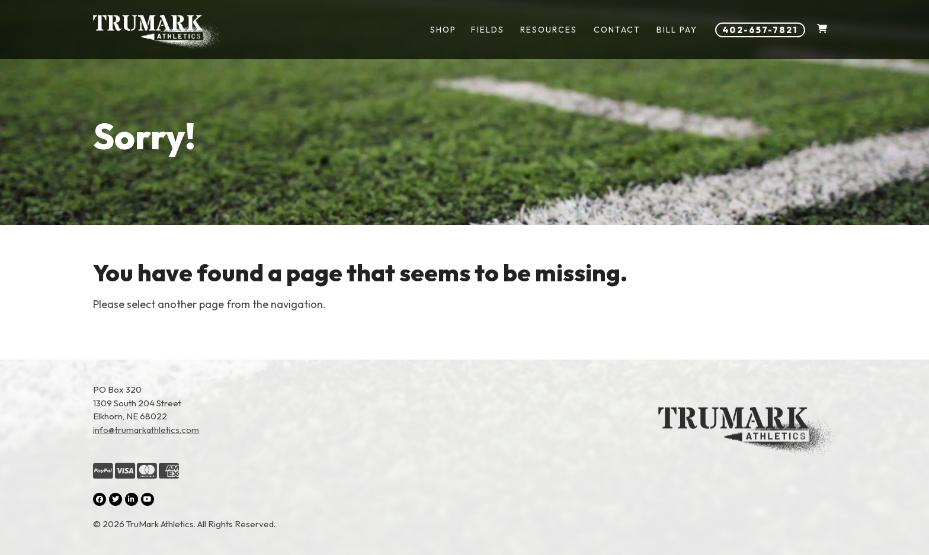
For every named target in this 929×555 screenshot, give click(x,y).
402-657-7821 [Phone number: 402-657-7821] (760, 30)
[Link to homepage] (158, 32)
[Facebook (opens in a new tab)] (99, 499)
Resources (548, 29)
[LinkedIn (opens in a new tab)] (131, 499)
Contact (617, 29)
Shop (443, 29)
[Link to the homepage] (747, 457)
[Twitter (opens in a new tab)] (115, 499)
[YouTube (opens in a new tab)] (147, 499)
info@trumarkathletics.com (146, 429)
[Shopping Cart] (822, 30)
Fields (487, 29)
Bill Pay (676, 29)
